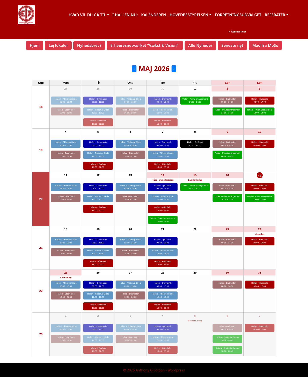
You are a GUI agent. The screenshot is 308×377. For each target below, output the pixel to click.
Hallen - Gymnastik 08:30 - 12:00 (98, 100)
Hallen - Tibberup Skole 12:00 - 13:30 (98, 111)
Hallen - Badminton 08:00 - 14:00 (227, 100)
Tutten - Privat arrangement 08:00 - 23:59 (227, 154)
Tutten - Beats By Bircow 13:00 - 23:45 (227, 349)
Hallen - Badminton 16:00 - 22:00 (130, 111)
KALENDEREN (153, 14)
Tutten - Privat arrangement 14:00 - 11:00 (194, 187)
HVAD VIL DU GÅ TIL (87, 14)
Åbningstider (238, 31)
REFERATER (275, 14)
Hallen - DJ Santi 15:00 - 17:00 (195, 143)
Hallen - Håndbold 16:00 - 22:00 (98, 122)
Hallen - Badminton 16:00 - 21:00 (66, 111)
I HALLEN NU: (125, 14)
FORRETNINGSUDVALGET (238, 14)
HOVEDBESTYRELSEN (189, 14)
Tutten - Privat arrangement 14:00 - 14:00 (194, 100)
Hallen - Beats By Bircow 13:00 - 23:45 (227, 339)
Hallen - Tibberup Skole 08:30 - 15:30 (66, 100)
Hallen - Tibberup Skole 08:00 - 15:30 (130, 100)
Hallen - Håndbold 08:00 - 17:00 (259, 100)
